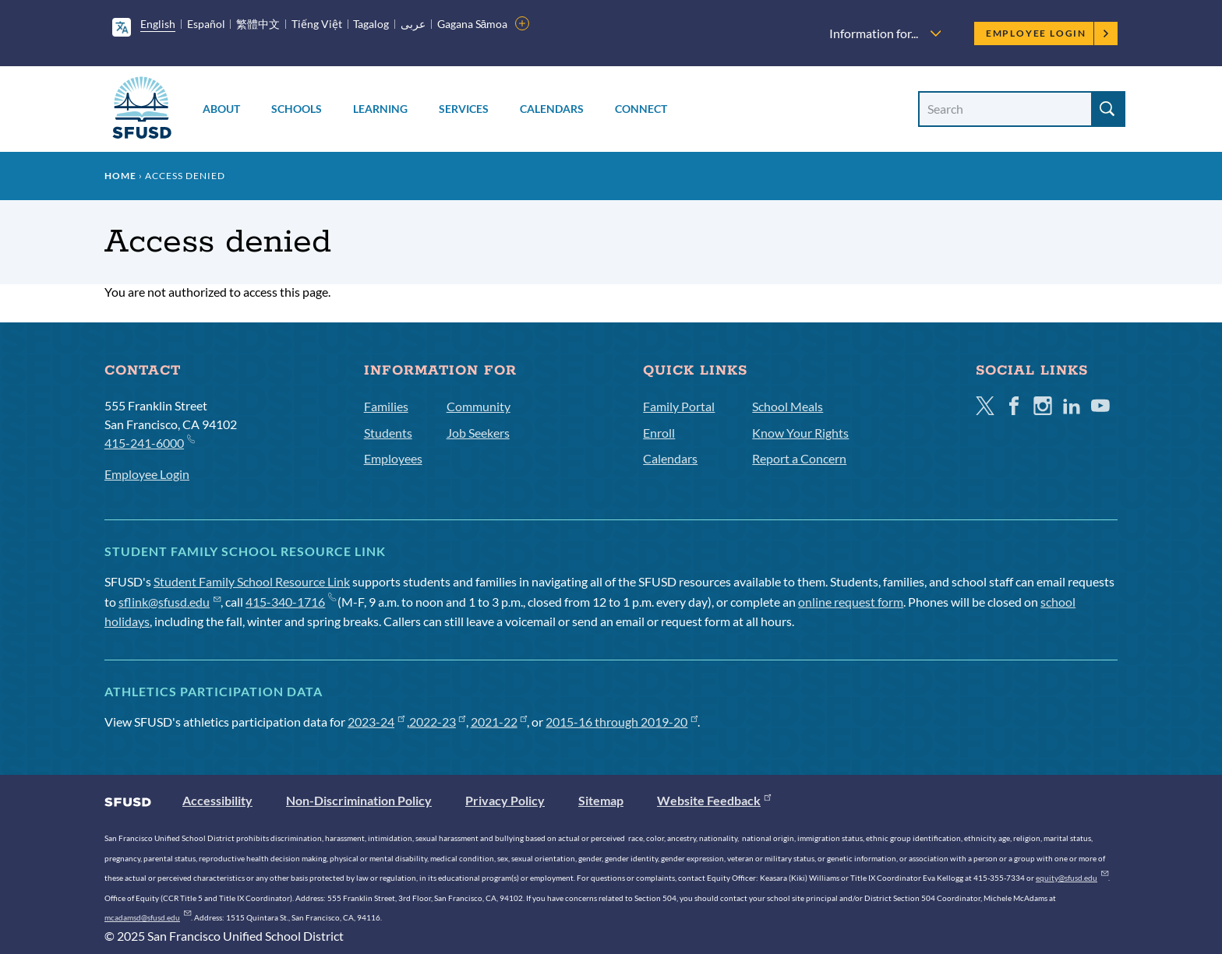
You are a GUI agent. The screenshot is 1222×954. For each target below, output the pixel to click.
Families (386, 406)
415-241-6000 (149, 442)
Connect (641, 108)
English (157, 23)
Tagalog (371, 23)
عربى (413, 23)
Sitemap (600, 800)
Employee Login (1048, 33)
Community (478, 406)
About (221, 108)
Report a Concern (799, 458)
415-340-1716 (290, 601)
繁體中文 (258, 23)
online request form (850, 601)
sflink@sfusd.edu (169, 601)
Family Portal (679, 406)
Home (120, 175)
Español (206, 23)
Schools (296, 108)
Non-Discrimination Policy (359, 800)
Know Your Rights (800, 432)
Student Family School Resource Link (252, 581)
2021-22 (499, 721)
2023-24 (376, 721)
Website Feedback (714, 800)
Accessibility (217, 800)
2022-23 (437, 721)
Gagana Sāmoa (472, 23)
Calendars (552, 108)
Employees (393, 458)
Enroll (659, 432)
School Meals (787, 406)
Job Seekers (478, 432)
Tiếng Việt (316, 23)
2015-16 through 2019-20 (622, 721)
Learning (380, 108)
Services (464, 108)
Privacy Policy (505, 800)
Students (388, 432)
